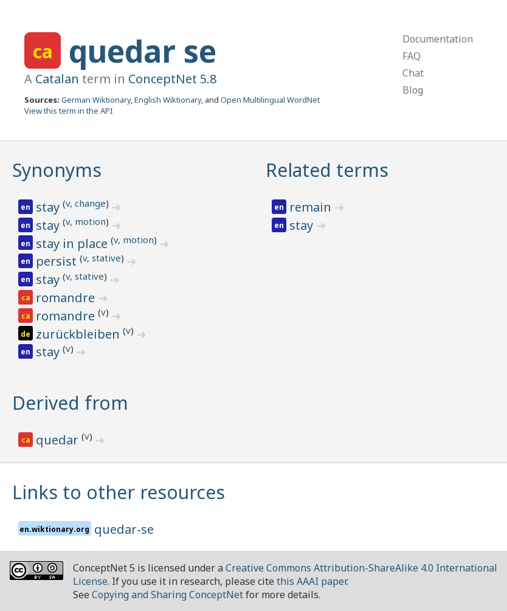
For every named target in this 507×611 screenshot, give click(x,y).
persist (58, 261)
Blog (412, 90)
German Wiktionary (96, 99)
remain (311, 207)
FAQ (411, 56)
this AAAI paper (312, 581)
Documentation (437, 39)
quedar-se (124, 529)
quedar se (142, 51)
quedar (58, 440)
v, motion (86, 221)
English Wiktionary (167, 99)
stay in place (73, 243)
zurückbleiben (79, 334)
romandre (67, 297)
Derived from (70, 402)
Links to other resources (118, 492)
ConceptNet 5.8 (172, 79)
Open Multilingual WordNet (270, 99)
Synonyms (57, 169)
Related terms (327, 169)
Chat (413, 73)
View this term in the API (68, 110)
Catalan (57, 79)
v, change (86, 203)
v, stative (102, 258)
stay (49, 207)
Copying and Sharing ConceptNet (167, 594)
